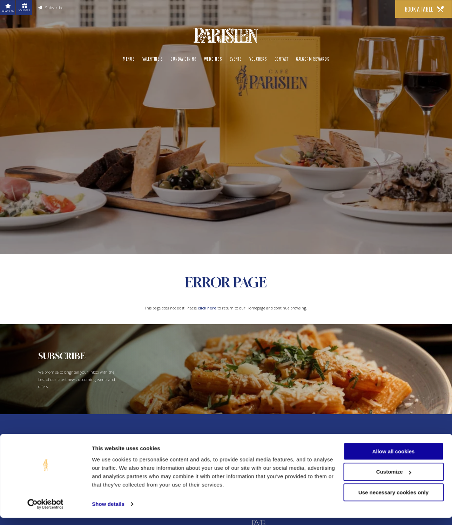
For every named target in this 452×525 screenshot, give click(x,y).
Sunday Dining (183, 58)
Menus (129, 58)
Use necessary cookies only (393, 500)
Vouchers (258, 58)
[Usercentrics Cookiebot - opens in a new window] (45, 511)
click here (207, 308)
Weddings (213, 58)
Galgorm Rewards (312, 58)
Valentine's (152, 58)
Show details (108, 511)
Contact (282, 58)
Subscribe (51, 7)
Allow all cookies (393, 459)
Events (236, 58)
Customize (393, 479)
